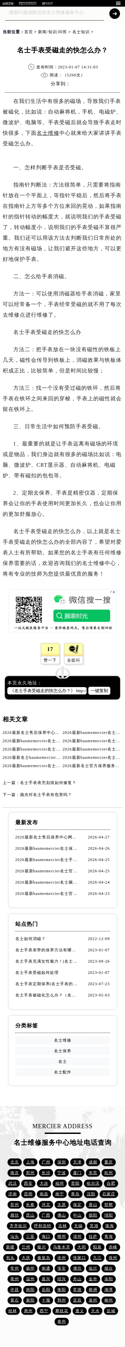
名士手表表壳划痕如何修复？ (48, 782)
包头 (10, 1257)
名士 (62, 1061)
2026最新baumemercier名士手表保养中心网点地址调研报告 (60, 741)
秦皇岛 (43, 1257)
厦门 (77, 1172)
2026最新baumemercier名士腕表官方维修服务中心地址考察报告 (47, 882)
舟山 (77, 1279)
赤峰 (113, 1247)
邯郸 (108, 1204)
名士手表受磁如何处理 (37, 972)
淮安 (61, 1268)
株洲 (93, 1289)
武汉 (12, 1183)
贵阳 (75, 1183)
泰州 (61, 1321)
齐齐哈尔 (18, 1226)
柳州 (108, 1300)
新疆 (10, 1247)
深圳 (61, 1162)
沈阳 (91, 1194)
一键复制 (99, 690)
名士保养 (62, 1051)
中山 (77, 1215)
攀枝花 (61, 1310)
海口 (46, 1236)
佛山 (61, 1215)
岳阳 (46, 1289)
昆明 (28, 1194)
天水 (95, 1310)
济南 (12, 1194)
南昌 (44, 1194)
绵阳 (108, 1215)
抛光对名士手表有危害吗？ (46, 794)
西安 (28, 1183)
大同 (81, 1247)
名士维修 (48, 133)
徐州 (113, 1257)
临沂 (93, 1268)
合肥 (111, 1183)
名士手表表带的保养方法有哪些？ (47, 950)
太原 (61, 1204)
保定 (77, 1204)
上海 (30, 1162)
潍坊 (77, 1268)
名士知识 (81, 32)
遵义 (79, 1310)
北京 (14, 1162)
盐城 (111, 1310)
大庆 (26, 1257)
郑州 (30, 1172)
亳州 (14, 1279)
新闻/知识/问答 (52, 32)
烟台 (108, 1268)
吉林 (62, 1226)
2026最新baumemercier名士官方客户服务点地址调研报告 (47, 871)
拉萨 (93, 1236)
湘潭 (108, 1289)
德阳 (93, 1215)
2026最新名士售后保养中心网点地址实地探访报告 (51, 732)
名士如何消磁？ (30, 938)
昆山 (30, 1215)
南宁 (59, 1194)
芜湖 (94, 1226)
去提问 (73, 660)
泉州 (93, 1300)
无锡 (78, 1226)
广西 (46, 1215)
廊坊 (14, 1215)
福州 (59, 1183)
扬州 (30, 1268)
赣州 (61, 1236)
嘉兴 (46, 1279)
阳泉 (97, 1247)
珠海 (109, 1226)
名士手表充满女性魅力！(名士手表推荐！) (47, 961)
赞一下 (50, 660)
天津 (77, 1162)
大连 (44, 1183)
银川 (41, 1247)
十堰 (46, 1300)
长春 (30, 1204)
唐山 (93, 1204)
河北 (46, 1204)
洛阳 (108, 1279)
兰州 (26, 1247)
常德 (77, 1289)
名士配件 (62, 1072)
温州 (30, 1279)
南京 (14, 1172)
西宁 (44, 1310)
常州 (14, 1268)
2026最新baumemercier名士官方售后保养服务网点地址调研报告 (47, 893)
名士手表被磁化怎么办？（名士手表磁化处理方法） (47, 995)
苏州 (14, 1204)
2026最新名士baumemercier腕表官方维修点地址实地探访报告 (62, 757)
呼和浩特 (42, 1226)
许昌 (14, 1289)
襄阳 (30, 1300)
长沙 (46, 1172)
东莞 (93, 1172)
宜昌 (77, 1300)
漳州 (77, 1236)
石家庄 (108, 1194)
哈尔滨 (93, 1183)
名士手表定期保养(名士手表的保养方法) (47, 984)
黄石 (14, 1300)
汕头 (14, 1236)
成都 (93, 1162)
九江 (97, 1257)
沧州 (61, 1257)
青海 (108, 1236)
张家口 (79, 1257)
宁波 (61, 1172)
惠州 (28, 1310)
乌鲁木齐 (61, 1247)
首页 (28, 32)
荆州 (61, 1300)
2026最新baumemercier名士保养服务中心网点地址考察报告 (47, 848)
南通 (46, 1268)
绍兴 (61, 1279)
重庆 (108, 1162)
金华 (93, 1279)
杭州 (108, 1172)
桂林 (12, 1310)
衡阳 (61, 1289)
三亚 (30, 1236)
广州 (46, 1162)
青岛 (75, 1194)
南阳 (30, 1289)
